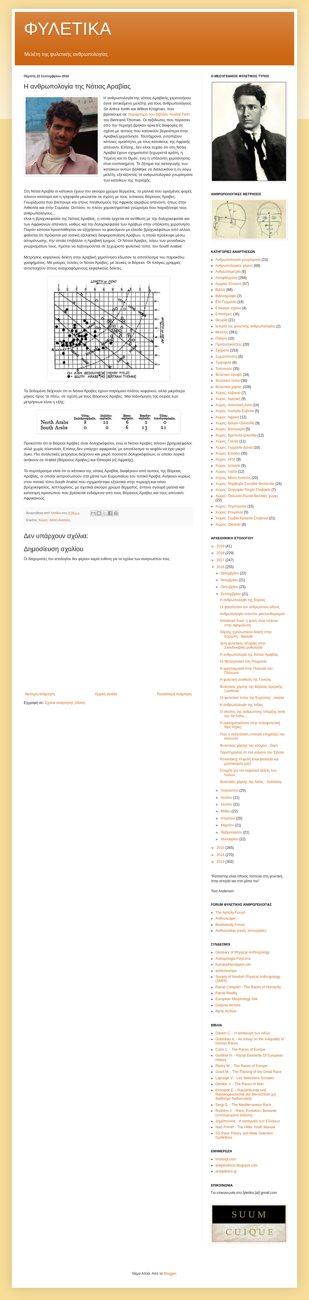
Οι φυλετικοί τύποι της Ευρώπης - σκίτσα (252, 698)
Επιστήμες (223, 314)
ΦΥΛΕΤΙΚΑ (67, 29)
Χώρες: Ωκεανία (228, 524)
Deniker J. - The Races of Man (239, 1084)
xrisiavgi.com (225, 1159)
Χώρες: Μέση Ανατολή (54, 520)
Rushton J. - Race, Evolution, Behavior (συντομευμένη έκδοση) (246, 1113)
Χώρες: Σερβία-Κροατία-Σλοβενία (241, 518)
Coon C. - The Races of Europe (240, 1049)
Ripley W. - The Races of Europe (241, 1066)
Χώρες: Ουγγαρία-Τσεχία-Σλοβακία (242, 490)
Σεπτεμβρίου (231, 594)
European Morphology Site (236, 999)
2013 (221, 862)
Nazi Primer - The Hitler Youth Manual (245, 1127)
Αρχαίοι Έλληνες (228, 284)
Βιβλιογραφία (225, 296)
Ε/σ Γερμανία (225, 302)
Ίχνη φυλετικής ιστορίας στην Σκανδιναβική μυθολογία (243, 645)
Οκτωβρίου (230, 587)
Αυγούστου (230, 790)
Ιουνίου (227, 804)
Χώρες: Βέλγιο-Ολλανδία (234, 423)
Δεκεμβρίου (230, 573)
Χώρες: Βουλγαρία (230, 429)
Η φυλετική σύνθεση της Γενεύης (245, 679)
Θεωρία (221, 320)
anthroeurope (226, 971)
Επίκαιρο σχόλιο (228, 308)
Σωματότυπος (226, 356)
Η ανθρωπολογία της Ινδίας (241, 705)
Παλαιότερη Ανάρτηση (174, 694)
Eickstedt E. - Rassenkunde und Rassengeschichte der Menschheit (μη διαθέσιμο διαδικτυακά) (245, 1094)
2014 (221, 855)
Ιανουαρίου (230, 839)
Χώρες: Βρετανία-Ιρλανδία (235, 435)
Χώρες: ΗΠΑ (225, 459)
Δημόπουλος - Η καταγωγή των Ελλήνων (247, 1121)
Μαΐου (226, 811)
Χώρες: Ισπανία (227, 466)
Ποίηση (221, 338)
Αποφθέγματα (226, 278)
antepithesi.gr (226, 1171)
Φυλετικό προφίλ (228, 375)
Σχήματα (222, 350)
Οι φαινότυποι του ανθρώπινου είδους (250, 607)
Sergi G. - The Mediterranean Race (243, 1105)
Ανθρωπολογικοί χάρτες (234, 266)
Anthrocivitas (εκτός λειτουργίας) (241, 931)
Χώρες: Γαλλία (226, 441)
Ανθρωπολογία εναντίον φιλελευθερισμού (252, 614)
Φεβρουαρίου (232, 832)
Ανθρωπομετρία (228, 272)
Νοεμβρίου (230, 580)
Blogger (170, 1273)
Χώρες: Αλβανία (228, 393)
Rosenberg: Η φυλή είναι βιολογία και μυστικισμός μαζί (249, 761)
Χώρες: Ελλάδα (227, 453)
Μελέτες (221, 332)
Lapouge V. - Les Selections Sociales (244, 1078)
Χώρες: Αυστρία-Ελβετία (234, 411)
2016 (221, 567)
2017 (221, 560)
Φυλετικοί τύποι (227, 381)
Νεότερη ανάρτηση (40, 694)
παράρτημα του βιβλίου (159, 114)
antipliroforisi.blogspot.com (236, 1165)
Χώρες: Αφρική (227, 417)
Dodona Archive (228, 1005)
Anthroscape (225, 918)
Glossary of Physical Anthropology (242, 952)
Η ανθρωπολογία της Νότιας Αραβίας (249, 655)
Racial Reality (226, 993)
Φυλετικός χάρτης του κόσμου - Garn (249, 745)
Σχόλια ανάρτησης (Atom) (65, 703)
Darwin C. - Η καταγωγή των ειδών (242, 1033)
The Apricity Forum (230, 912)
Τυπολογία (223, 369)
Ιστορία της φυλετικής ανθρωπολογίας (245, 326)
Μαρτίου (228, 825)
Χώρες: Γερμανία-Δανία (234, 447)
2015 (221, 848)
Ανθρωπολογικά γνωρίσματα (238, 260)
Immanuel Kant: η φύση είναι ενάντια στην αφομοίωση (249, 623)
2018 (221, 553)
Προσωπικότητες (228, 344)
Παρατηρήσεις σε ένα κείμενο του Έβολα (252, 752)
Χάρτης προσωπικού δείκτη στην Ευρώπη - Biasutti (246, 634)
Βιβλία (220, 290)
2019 (221, 546)
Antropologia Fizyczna (232, 959)
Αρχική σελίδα (106, 694)
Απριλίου (228, 818)
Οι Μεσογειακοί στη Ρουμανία (243, 661)
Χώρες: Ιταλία (226, 471)
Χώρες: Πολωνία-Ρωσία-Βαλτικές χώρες (246, 496)
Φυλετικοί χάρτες (228, 387)
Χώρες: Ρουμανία (229, 512)
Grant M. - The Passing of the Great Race (248, 1072)
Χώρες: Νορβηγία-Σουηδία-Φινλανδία (244, 484)
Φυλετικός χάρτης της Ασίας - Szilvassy (251, 782)
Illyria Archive (226, 1011)
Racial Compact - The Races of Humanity (248, 987)
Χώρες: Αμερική (227, 399)
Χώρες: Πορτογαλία (230, 506)
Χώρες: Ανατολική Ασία (233, 405)
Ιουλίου (227, 797)
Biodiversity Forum (230, 925)
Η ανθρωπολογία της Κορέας (243, 600)
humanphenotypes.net (233, 964)
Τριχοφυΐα (223, 362)
